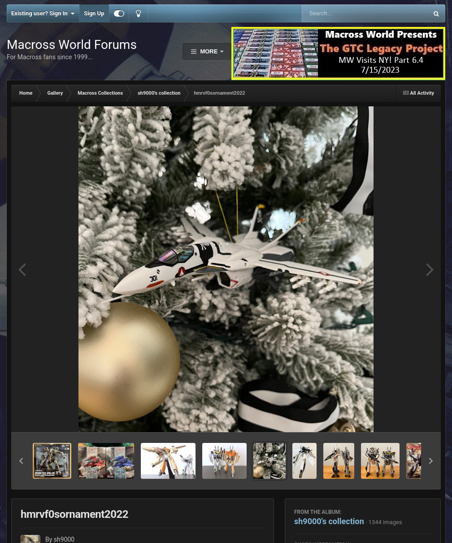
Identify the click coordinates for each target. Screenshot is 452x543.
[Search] (342, 13)
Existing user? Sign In (42, 13)
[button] (21, 461)
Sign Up (94, 13)
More (209, 51)
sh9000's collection (329, 521)
